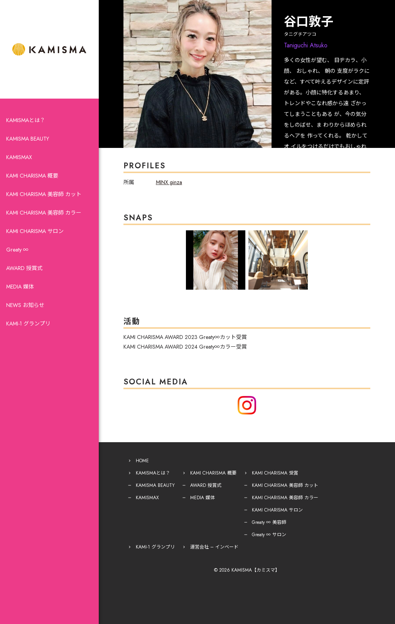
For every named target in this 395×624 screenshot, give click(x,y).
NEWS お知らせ (25, 305)
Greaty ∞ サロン (269, 534)
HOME (142, 460)
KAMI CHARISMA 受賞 (275, 473)
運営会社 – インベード (214, 546)
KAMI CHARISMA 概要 (32, 175)
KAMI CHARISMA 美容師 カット (43, 194)
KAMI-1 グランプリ (28, 323)
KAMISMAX (19, 157)
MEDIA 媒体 (20, 286)
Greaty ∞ (17, 249)
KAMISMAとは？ (25, 120)
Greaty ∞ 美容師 (269, 522)
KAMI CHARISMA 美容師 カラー (43, 212)
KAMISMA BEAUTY (27, 139)
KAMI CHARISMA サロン (35, 231)
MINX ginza (169, 182)
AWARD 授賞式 (24, 268)
